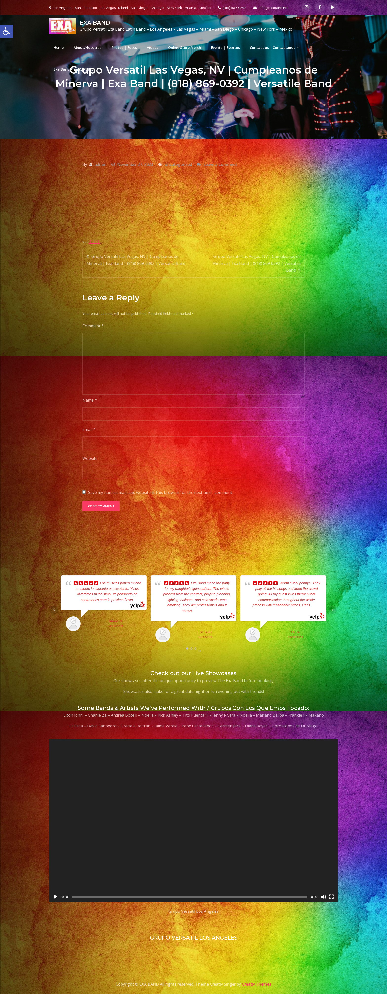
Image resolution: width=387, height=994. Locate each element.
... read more (202, 611)
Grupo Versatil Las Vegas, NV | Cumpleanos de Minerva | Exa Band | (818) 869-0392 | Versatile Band (135, 260)
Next (333, 610)
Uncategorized (178, 164)
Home (59, 47)
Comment (93, 326)
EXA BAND (95, 23)
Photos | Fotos (124, 47)
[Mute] (323, 896)
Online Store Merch (184, 47)
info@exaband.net (271, 8)
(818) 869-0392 (232, 8)
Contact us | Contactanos (272, 47)
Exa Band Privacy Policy (74, 69)
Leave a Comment (220, 164)
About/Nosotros (87, 47)
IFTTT (94, 241)
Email (89, 429)
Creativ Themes (256, 984)
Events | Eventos (225, 47)
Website (89, 458)
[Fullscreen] (331, 896)
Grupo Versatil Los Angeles (193, 911)
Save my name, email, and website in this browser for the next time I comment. (160, 492)
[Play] (55, 896)
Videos (152, 47)
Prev (54, 610)
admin (100, 164)
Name (89, 400)
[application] (193, 820)
